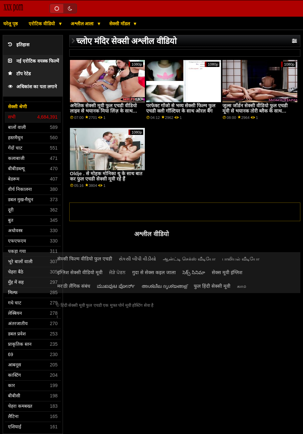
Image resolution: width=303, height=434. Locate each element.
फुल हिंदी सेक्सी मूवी (212, 286)
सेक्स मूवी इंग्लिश (227, 272)
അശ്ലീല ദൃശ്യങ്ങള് (164, 286)
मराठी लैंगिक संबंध (73, 286)
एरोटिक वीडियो (42, 23)
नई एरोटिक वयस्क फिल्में (33, 61)
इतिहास (18, 44)
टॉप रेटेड (19, 73)
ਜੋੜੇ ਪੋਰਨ (117, 272)
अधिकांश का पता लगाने (32, 86)
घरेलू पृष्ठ (10, 23)
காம (241, 286)
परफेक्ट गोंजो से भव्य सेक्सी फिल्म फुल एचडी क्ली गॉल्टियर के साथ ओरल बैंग (180, 108)
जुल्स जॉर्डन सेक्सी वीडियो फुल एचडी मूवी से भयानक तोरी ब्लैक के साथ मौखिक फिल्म (255, 111)
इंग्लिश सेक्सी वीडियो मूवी (80, 272)
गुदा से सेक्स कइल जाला (154, 272)
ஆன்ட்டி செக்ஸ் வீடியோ (189, 258)
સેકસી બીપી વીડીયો (137, 258)
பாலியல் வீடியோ (240, 258)
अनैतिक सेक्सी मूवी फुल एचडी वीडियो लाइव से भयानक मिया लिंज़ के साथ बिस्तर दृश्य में (103, 111)
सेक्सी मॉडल (120, 23)
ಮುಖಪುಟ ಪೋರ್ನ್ (116, 286)
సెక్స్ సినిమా (193, 272)
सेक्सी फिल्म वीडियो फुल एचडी (84, 258)
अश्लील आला (83, 23)
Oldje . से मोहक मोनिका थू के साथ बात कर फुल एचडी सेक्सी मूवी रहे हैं (106, 176)
